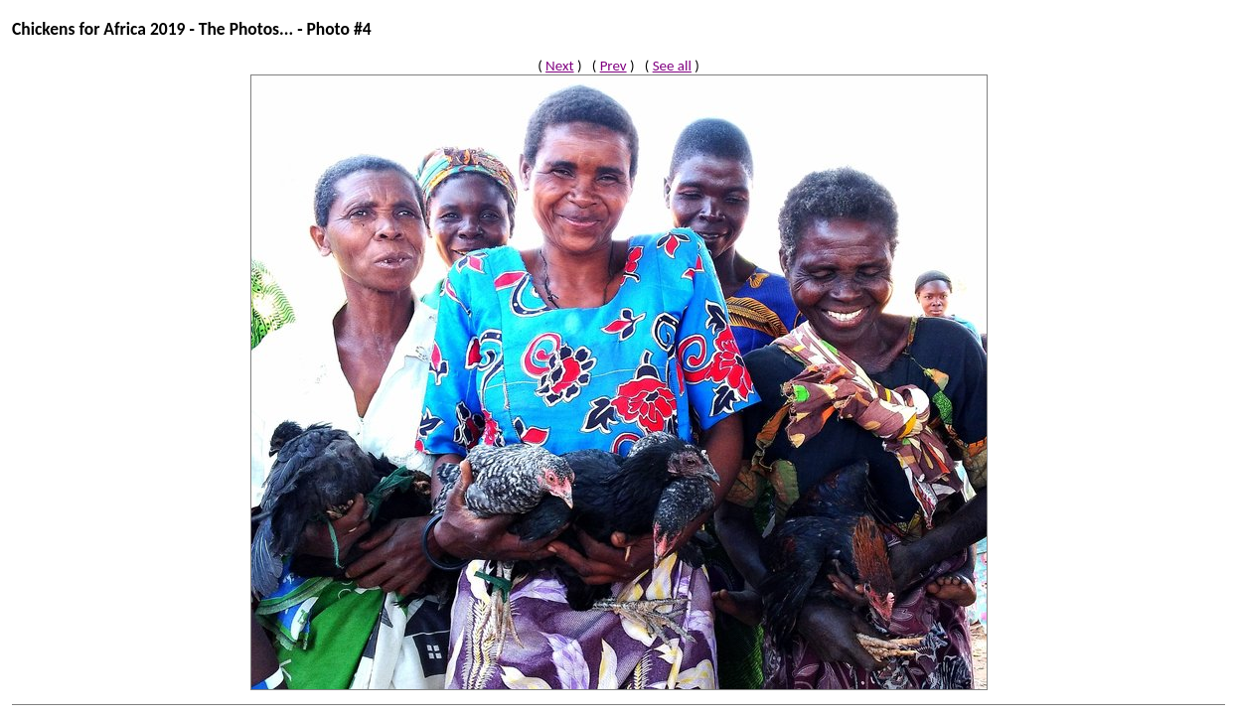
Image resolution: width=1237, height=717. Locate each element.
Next (559, 65)
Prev (613, 65)
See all (672, 65)
